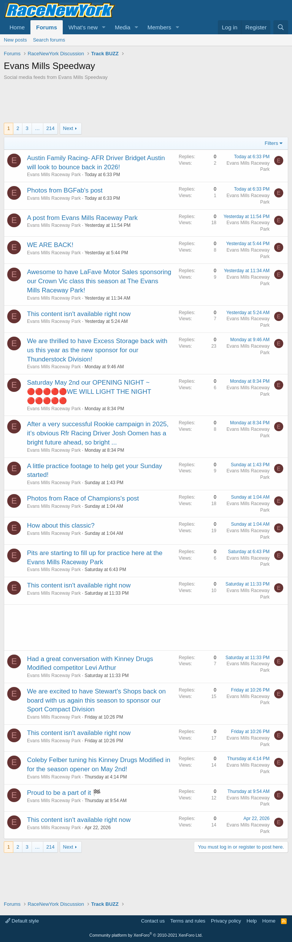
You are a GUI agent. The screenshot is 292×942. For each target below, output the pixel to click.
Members (159, 27)
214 (50, 128)
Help (252, 921)
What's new (83, 27)
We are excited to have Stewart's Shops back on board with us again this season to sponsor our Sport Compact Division (96, 700)
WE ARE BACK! (50, 245)
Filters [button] (271, 143)
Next (68, 128)
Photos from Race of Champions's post (83, 498)
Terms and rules (187, 921)
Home (17, 27)
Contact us (153, 921)
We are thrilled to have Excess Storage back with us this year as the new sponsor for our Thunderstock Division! (97, 350)
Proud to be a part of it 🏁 (64, 792)
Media (122, 27)
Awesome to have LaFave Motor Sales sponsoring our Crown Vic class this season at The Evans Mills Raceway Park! (99, 281)
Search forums (49, 40)
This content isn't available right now (79, 314)
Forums (46, 27)
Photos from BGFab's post (65, 190)
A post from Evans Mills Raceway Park (82, 217)
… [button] (37, 128)
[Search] (280, 27)
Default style (22, 921)
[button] (103, 27)
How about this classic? (61, 525)
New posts (15, 40)
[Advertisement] (146, 102)
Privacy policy (226, 921)
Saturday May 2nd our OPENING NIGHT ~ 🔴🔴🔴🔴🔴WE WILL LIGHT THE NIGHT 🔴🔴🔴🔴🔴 (89, 391)
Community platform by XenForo (146, 935)
